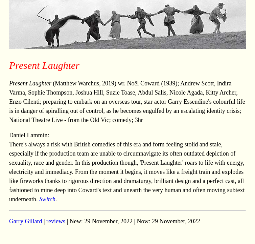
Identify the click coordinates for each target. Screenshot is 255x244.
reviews (55, 221)
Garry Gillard (25, 221)
